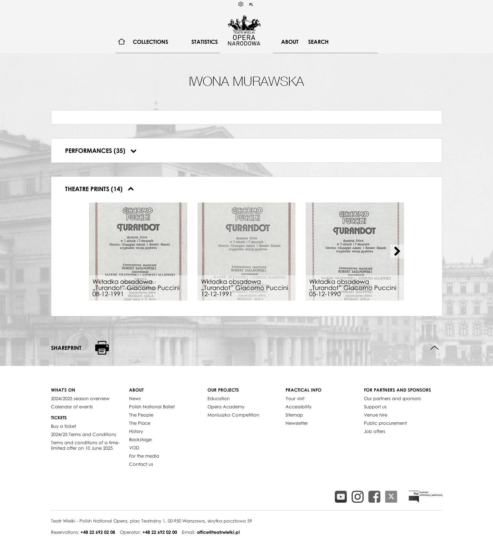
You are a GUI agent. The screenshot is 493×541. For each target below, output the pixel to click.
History (136, 431)
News (135, 398)
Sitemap (294, 415)
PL (251, 4)
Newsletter (297, 423)
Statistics (204, 41)
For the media (144, 456)
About (290, 41)
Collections (150, 41)
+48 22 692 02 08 (97, 532)
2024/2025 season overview (80, 398)
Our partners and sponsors (392, 398)
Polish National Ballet (152, 406)
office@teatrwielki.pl (218, 532)
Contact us (141, 464)
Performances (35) (101, 150)
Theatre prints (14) (99, 189)
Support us (375, 406)
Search (318, 41)
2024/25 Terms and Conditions (83, 434)
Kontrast (241, 4)
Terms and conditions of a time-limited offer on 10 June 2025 (85, 445)
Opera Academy (225, 406)
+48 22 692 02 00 (159, 532)
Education (218, 398)
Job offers (374, 431)
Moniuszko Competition (233, 415)
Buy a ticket (63, 426)
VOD (134, 447)
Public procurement (385, 423)
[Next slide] (397, 251)
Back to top (434, 348)
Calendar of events (72, 406)
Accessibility (299, 406)
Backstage (140, 439)
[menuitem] (121, 42)
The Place (139, 423)
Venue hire (375, 415)
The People (141, 415)
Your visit (295, 398)
